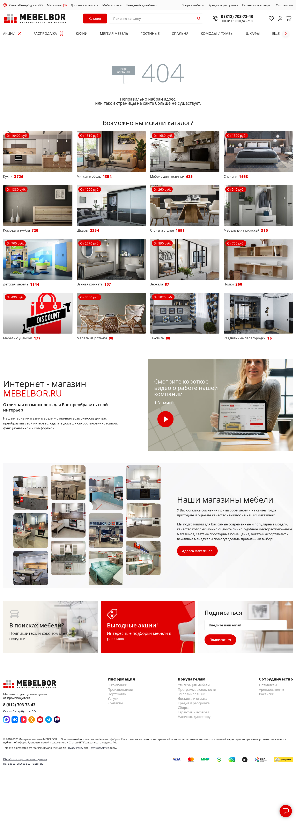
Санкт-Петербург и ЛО (26, 5)
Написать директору (194, 716)
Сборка (184, 707)
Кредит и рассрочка (223, 5)
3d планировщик (191, 694)
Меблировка (111, 5)
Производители (120, 689)
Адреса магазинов (197, 551)
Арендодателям (271, 689)
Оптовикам (284, 5)
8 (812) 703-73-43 (236, 16)
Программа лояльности (197, 689)
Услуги (113, 698)
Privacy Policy (75, 748)
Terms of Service (99, 748)
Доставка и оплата (84, 5)
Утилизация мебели (194, 685)
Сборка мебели (193, 5)
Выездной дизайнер (141, 5)
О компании (117, 685)
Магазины (57, 5)
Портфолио (117, 694)
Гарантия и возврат (257, 5)
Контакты (115, 703)
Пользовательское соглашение (23, 763)
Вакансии (266, 694)
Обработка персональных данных (25, 759)
